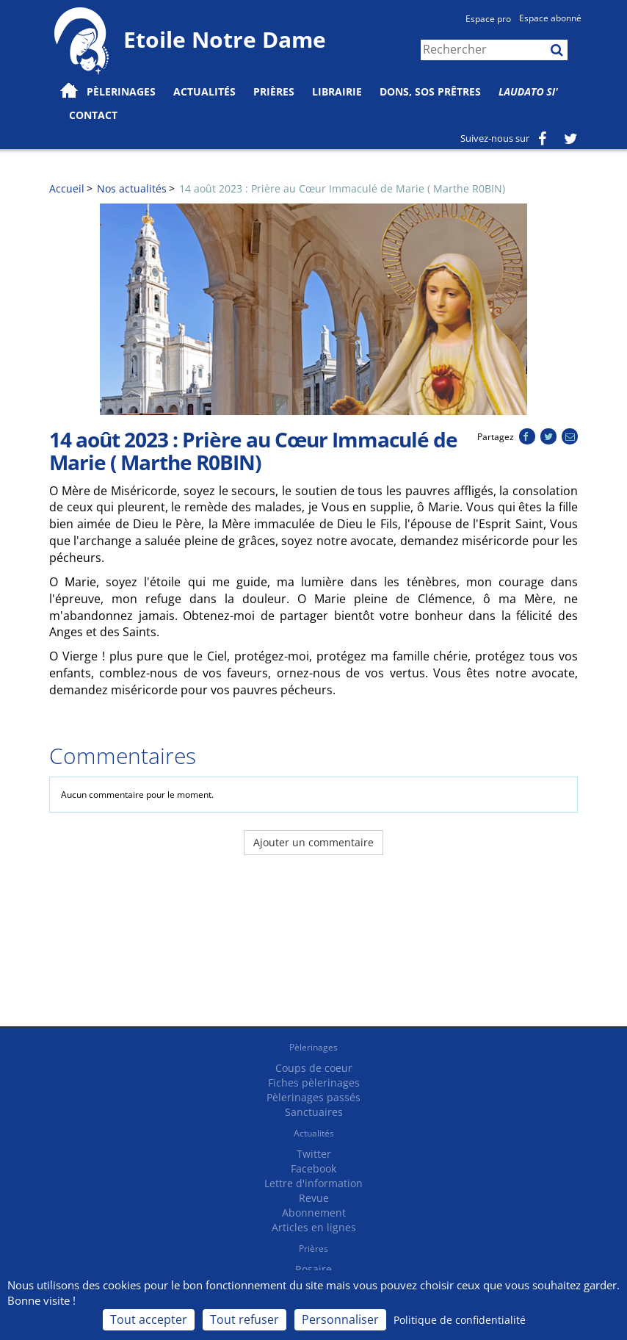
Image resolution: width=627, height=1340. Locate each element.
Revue (314, 1198)
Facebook (313, 1168)
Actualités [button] (204, 91)
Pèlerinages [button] (121, 91)
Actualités (314, 1133)
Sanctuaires (314, 1112)
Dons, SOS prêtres (430, 91)
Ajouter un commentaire (313, 842)
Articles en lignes (314, 1227)
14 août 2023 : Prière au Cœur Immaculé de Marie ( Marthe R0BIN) (342, 188)
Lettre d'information (313, 1183)
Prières (273, 91)
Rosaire (313, 1269)
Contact (93, 115)
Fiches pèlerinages (314, 1082)
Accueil (66, 188)
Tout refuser (244, 1319)
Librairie (337, 91)
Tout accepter (148, 1319)
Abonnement (314, 1213)
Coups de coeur (313, 1068)
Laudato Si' (528, 91)
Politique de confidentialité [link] (460, 1320)
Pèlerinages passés (313, 1097)
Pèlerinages (313, 1047)
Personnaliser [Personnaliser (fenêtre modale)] (340, 1319)
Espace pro (488, 18)
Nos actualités (132, 188)
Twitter (314, 1154)
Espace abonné (550, 18)
